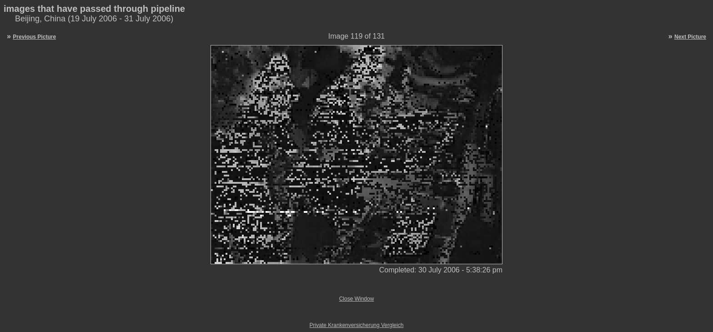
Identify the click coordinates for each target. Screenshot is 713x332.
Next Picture (690, 37)
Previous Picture (34, 37)
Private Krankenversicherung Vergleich (357, 325)
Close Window (356, 299)
